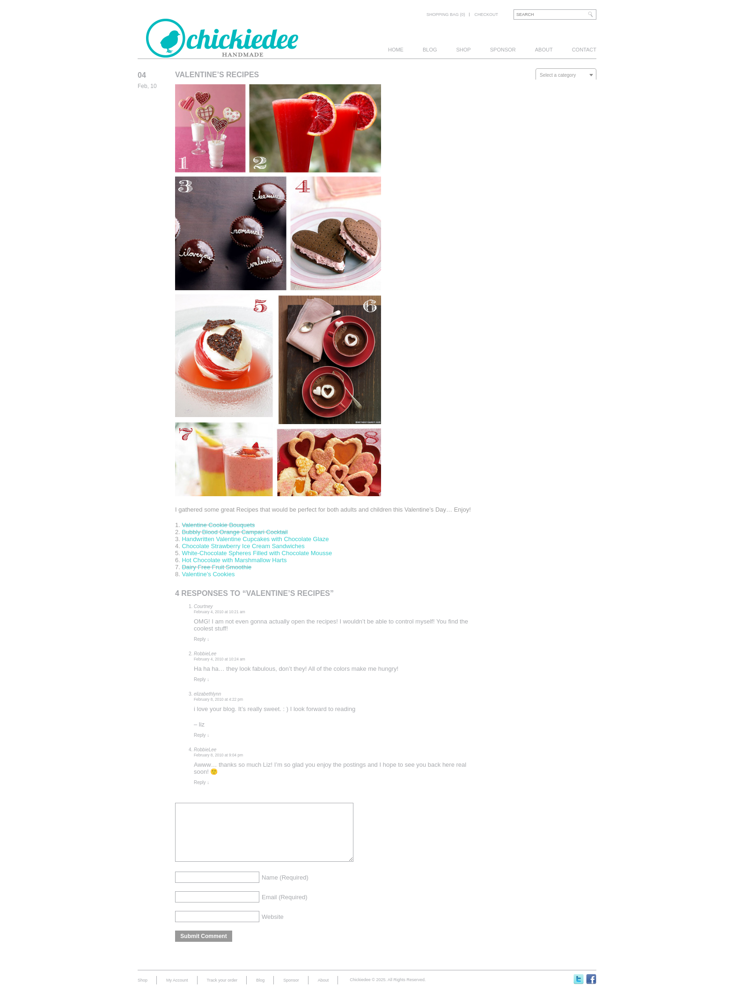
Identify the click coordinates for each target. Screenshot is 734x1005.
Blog (430, 49)
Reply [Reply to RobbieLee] (201, 679)
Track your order (222, 991)
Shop (463, 49)
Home (396, 49)
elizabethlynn (207, 694)
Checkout (486, 14)
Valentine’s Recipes (217, 75)
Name (285, 888)
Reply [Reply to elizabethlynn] (201, 735)
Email (285, 908)
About (544, 49)
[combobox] (566, 74)
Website (273, 928)
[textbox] (566, 75)
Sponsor (503, 49)
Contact (584, 49)
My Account (177, 991)
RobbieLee (205, 653)
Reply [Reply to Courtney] (201, 639)
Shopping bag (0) (445, 14)
